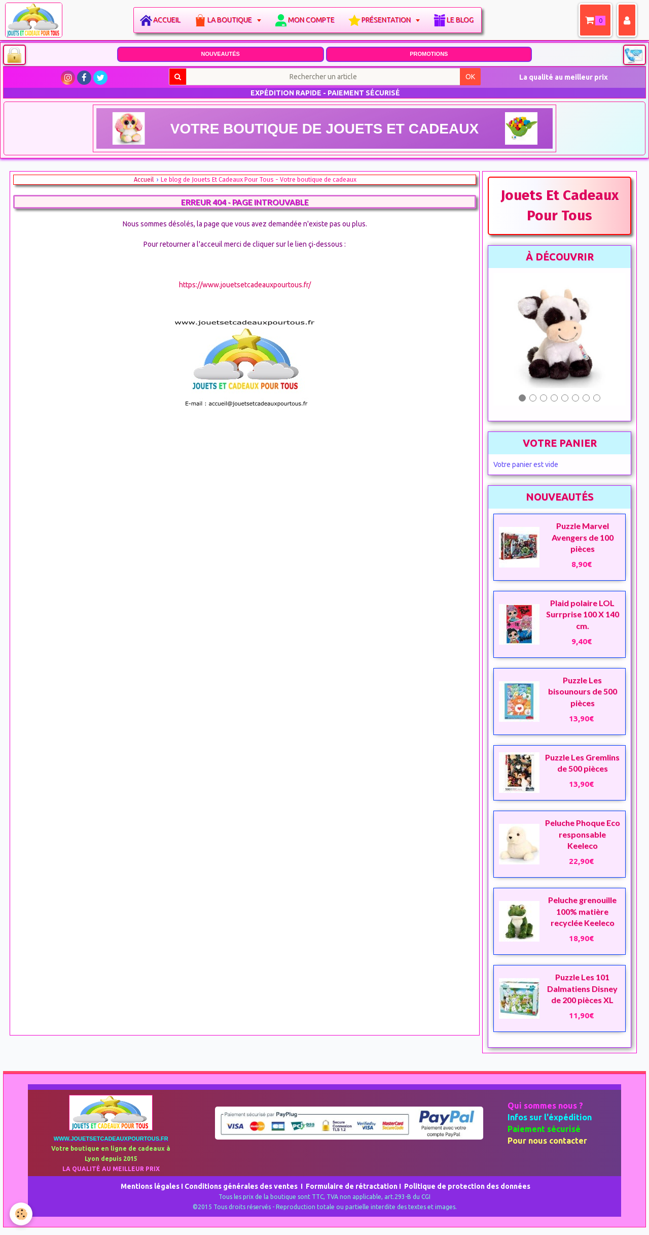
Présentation (389, 20)
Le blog (462, 20)
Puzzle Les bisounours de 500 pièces (582, 691)
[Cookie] (21, 1214)
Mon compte (313, 20)
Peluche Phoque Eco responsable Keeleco (582, 834)
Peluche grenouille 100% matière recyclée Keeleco (582, 911)
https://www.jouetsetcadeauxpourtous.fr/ (245, 285)
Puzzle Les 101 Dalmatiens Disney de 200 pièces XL (582, 988)
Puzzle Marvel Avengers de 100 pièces (583, 537)
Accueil (169, 20)
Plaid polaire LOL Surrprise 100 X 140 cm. (582, 614)
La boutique (232, 20)
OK (470, 77)
